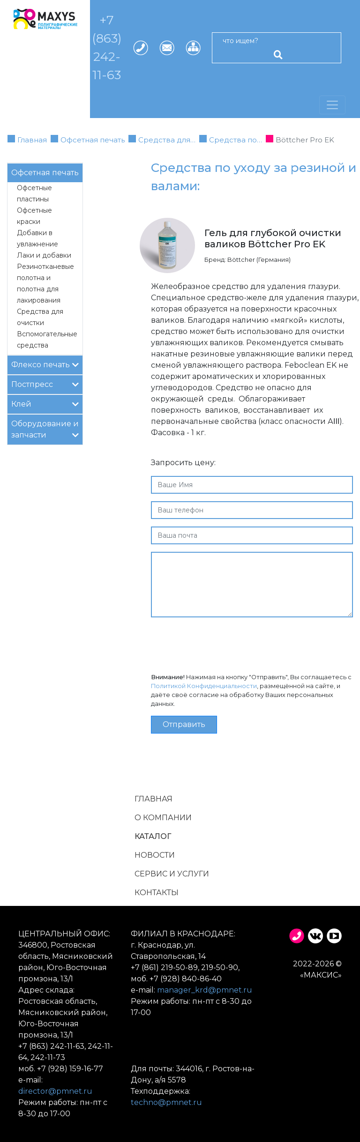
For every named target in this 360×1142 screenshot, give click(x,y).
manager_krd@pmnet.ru (204, 990)
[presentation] (222, 643)
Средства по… (235, 139)
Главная (32, 139)
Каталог (153, 836)
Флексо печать (45, 364)
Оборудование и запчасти (45, 429)
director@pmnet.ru (55, 1091)
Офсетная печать (92, 139)
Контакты (157, 892)
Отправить (184, 724)
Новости (155, 855)
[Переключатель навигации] (332, 105)
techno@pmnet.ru (166, 1102)
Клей (45, 403)
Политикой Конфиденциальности (204, 686)
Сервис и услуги (172, 873)
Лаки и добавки (44, 255)
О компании (163, 817)
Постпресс (45, 384)
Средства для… (166, 139)
